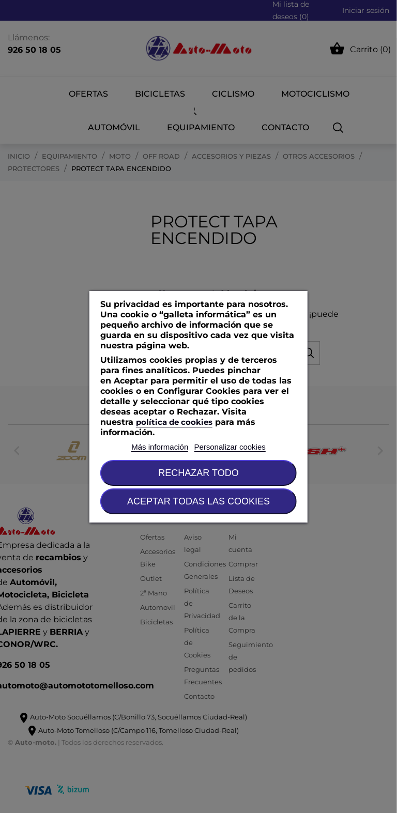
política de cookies (174, 422)
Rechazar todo (198, 473)
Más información (159, 446)
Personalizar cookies (229, 446)
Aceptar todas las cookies (198, 501)
